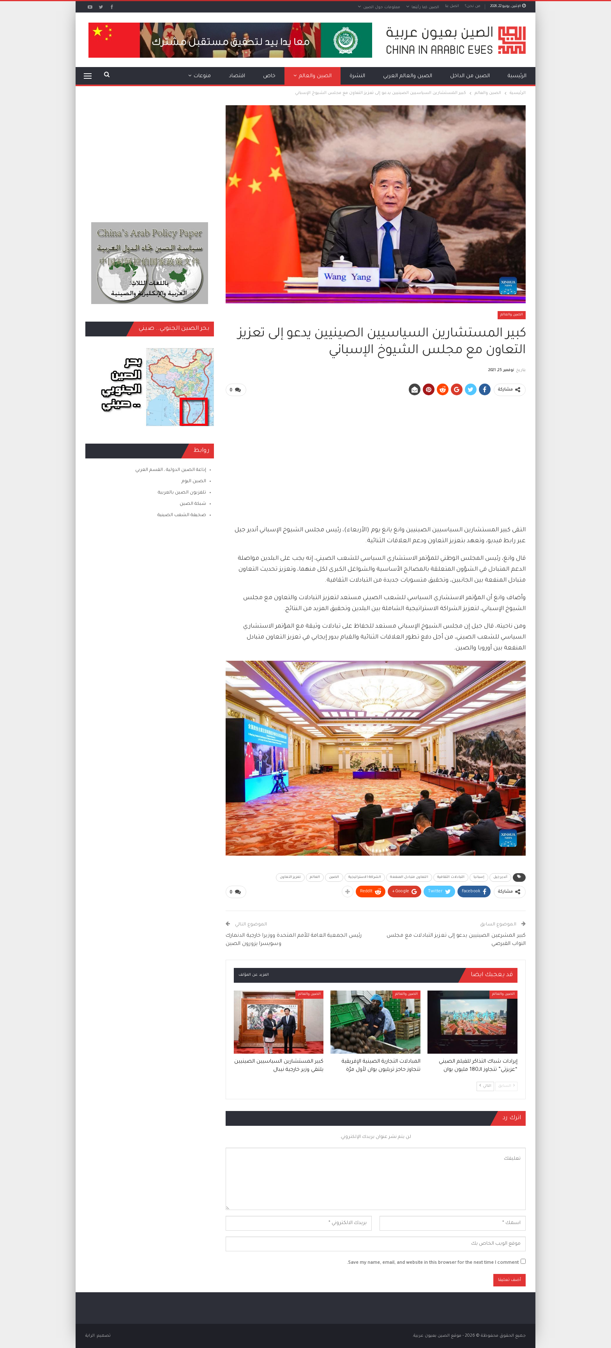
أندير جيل (500, 877)
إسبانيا (478, 877)
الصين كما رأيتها (425, 7)
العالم (315, 877)
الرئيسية (517, 76)
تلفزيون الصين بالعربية (182, 492)
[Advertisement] (376, 457)
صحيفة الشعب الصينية (181, 515)
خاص (269, 76)
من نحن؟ (472, 6)
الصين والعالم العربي (407, 76)
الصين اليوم (194, 481)
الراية (90, 1336)
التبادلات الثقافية (451, 877)
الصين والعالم (315, 76)
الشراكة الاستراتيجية (364, 877)
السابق (506, 1085)
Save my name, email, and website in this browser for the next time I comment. (433, 1263)
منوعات (202, 76)
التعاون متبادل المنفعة (409, 877)
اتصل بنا (452, 6)
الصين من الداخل (470, 76)
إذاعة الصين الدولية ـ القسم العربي (170, 470)
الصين (334, 877)
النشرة (357, 76)
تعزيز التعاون (290, 877)
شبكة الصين (193, 504)
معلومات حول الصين (381, 7)
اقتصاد (237, 76)
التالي (485, 1085)
